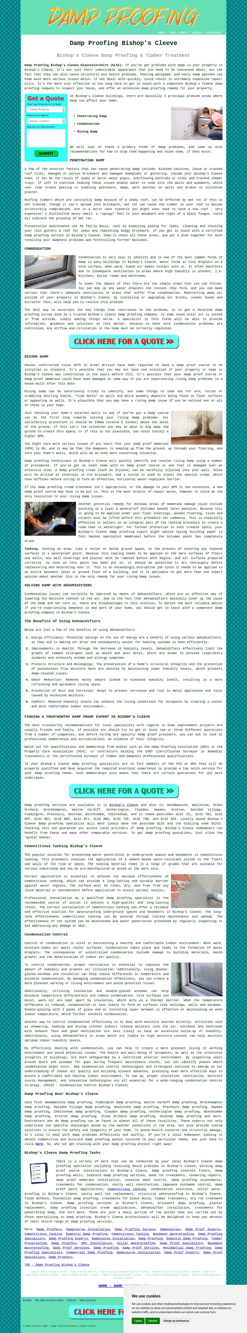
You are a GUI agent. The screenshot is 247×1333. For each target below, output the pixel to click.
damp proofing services (91, 1221)
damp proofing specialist (129, 898)
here (39, 1144)
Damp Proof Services (71, 1248)
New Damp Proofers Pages (49, 1300)
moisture (75, 695)
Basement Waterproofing (173, 1234)
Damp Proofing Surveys (135, 1229)
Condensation (89, 257)
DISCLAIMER (213, 32)
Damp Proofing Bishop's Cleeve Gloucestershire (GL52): (74, 65)
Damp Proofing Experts (68, 1238)
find (37, 1102)
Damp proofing (37, 805)
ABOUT (184, 32)
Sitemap (27, 1300)
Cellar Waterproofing (136, 1243)
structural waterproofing (160, 1194)
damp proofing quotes (104, 1139)
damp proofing (37, 235)
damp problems (171, 147)
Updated (71, 1300)
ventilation (91, 1031)
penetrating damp (125, 169)
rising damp (185, 379)
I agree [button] (138, 1320)
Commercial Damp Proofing (89, 1252)
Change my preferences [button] (176, 1320)
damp (73, 100)
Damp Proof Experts (203, 1229)
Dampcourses (170, 1229)
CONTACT (197, 32)
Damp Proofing (150, 1238)
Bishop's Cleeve (124, 805)
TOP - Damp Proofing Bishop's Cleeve (57, 1265)
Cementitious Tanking (43, 1234)
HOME (161, 32)
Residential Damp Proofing (187, 1248)
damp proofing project (131, 1144)
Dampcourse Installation (88, 1229)
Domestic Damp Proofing (87, 1234)
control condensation (71, 1022)
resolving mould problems (136, 1166)
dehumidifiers (209, 637)
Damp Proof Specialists (181, 1243)
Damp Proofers (49, 1229)
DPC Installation (96, 1243)
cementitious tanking (43, 881)
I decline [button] (152, 1320)
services (119, 833)
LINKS (172, 32)
